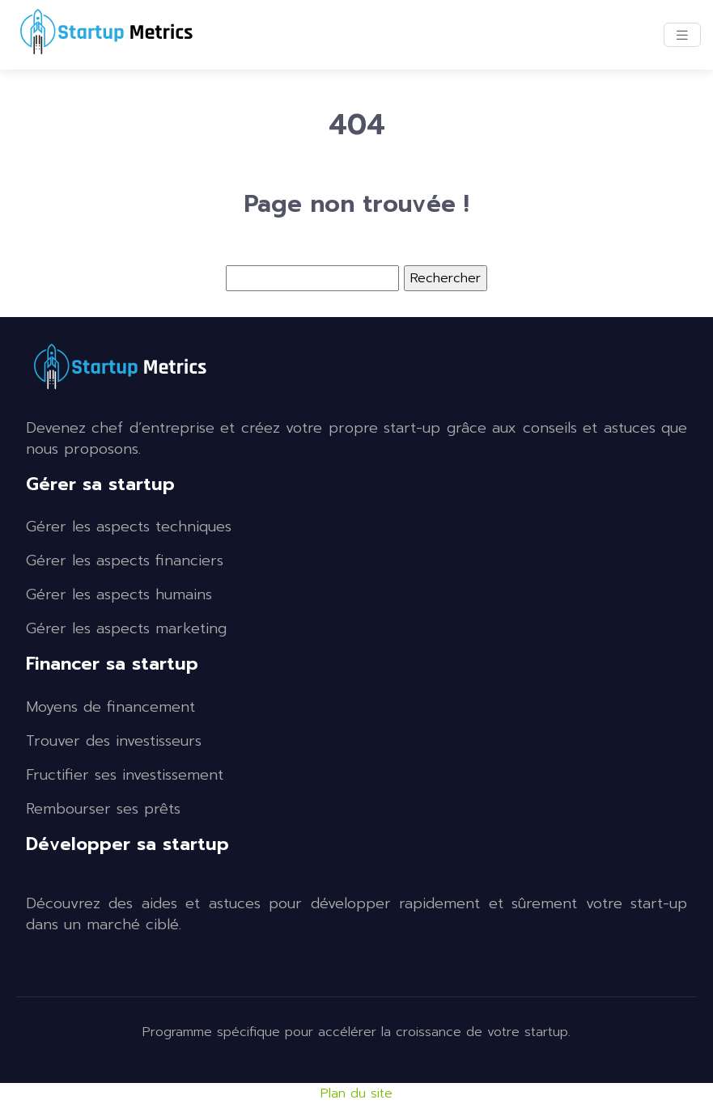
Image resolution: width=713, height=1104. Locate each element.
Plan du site (356, 1093)
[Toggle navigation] (682, 35)
